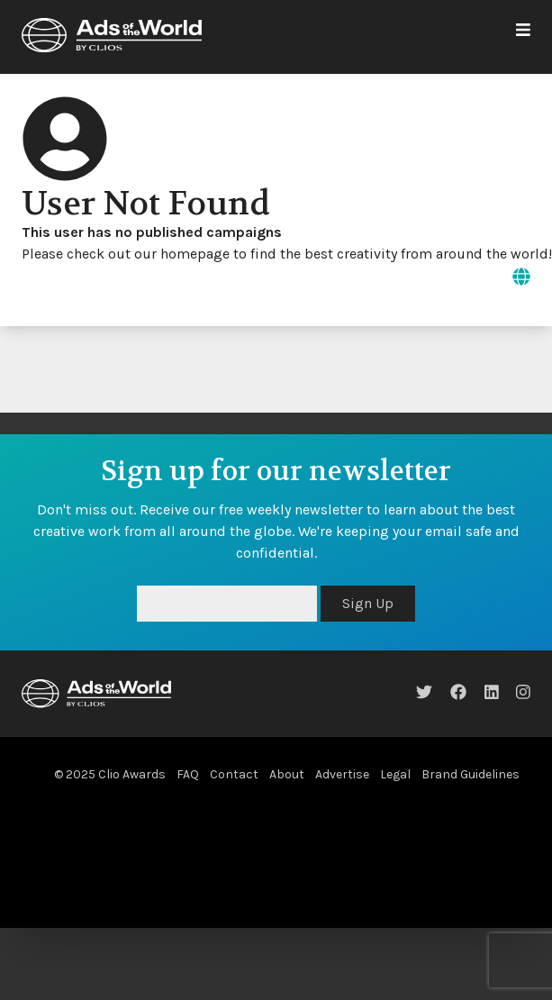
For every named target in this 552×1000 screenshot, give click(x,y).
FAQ (187, 774)
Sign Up (368, 603)
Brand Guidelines (470, 774)
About (286, 774)
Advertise (342, 774)
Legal (395, 774)
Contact (234, 774)
